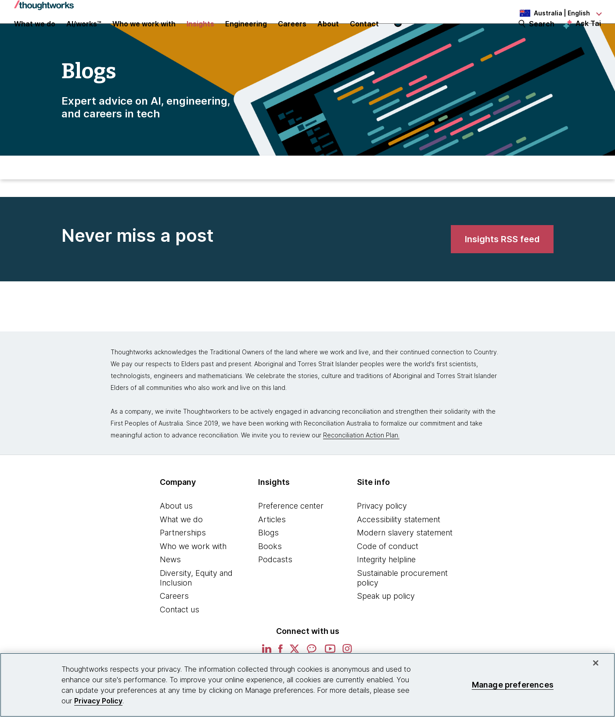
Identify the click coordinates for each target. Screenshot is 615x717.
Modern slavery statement (405, 561)
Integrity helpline (386, 588)
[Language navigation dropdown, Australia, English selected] (552, 13)
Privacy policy (382, 534)
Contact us (179, 638)
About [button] (328, 36)
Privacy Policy (98, 700)
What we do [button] (34, 36)
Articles (272, 548)
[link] (502, 272)
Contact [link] (364, 36)
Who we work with (193, 575)
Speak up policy (386, 625)
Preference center (291, 534)
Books (270, 575)
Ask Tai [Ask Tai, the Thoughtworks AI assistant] (588, 35)
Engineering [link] (246, 36)
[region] (307, 685)
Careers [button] (292, 36)
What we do (181, 548)
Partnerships (183, 561)
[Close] (595, 663)
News (170, 588)
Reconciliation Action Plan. (361, 464)
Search (541, 36)
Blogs (268, 561)
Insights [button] (200, 36)
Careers (174, 625)
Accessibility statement (398, 548)
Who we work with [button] (144, 36)
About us (176, 534)
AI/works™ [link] (83, 36)
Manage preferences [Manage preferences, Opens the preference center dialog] (513, 684)
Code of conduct (387, 575)
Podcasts (275, 588)
